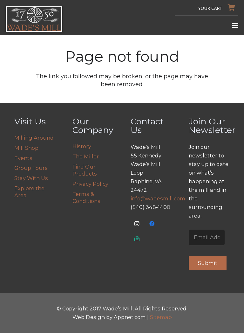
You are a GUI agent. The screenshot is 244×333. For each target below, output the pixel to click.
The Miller (85, 156)
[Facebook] (152, 223)
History (81, 146)
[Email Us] (137, 238)
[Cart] (218, 8)
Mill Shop (26, 148)
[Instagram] (137, 223)
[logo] (34, 19)
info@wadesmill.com (158, 198)
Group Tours (31, 168)
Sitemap (161, 317)
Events (23, 158)
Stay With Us (31, 178)
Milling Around (34, 138)
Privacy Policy (90, 184)
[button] (235, 25)
